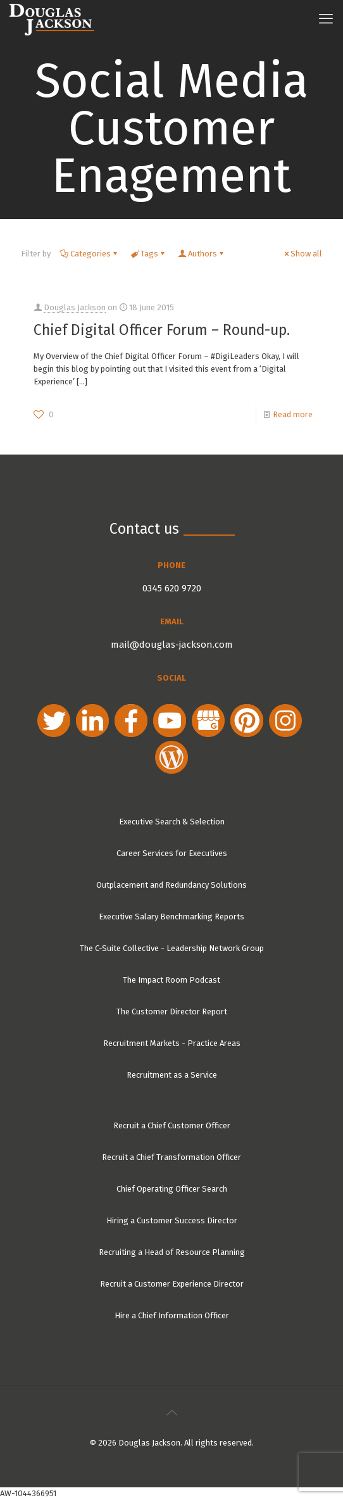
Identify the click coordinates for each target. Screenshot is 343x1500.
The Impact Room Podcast (171, 980)
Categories (89, 253)
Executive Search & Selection (172, 821)
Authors (201, 253)
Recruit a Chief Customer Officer (171, 1125)
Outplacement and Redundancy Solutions (171, 885)
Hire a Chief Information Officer (172, 1315)
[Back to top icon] (171, 1413)
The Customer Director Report (171, 1011)
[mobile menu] (326, 19)
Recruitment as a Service (172, 1075)
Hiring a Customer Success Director (171, 1220)
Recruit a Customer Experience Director (172, 1284)
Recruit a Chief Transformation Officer (171, 1157)
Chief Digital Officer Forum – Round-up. (162, 330)
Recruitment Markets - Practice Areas (171, 1043)
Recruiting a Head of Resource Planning (172, 1252)
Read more (293, 414)
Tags (148, 253)
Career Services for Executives (171, 853)
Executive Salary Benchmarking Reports (171, 916)
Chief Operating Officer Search (171, 1189)
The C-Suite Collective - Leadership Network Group (172, 948)
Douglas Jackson (75, 307)
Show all (302, 253)
